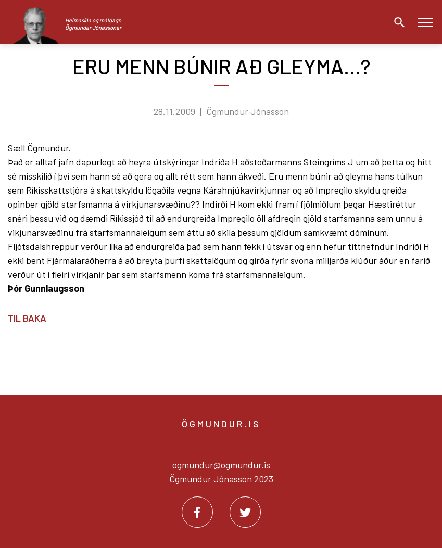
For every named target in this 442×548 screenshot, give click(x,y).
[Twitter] (245, 512)
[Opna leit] (396, 22)
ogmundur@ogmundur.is (221, 464)
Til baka (27, 318)
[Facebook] (197, 512)
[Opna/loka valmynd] (425, 22)
